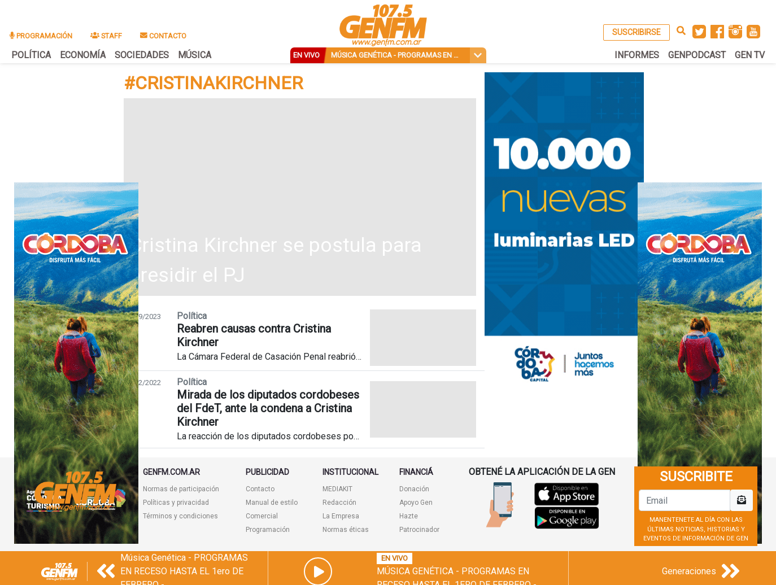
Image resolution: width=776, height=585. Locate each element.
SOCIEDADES (142, 55)
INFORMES (636, 55)
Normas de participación (181, 489)
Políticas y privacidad (176, 503)
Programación (268, 530)
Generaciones (689, 571)
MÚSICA (194, 55)
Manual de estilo (272, 503)
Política (192, 316)
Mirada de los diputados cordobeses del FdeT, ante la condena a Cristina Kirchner (268, 408)
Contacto (260, 489)
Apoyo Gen (416, 503)
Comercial (262, 516)
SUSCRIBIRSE (636, 32)
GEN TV (750, 55)
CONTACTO (163, 36)
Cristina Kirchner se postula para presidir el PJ (275, 260)
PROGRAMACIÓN (41, 36)
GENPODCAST (697, 55)
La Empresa (340, 516)
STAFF (106, 36)
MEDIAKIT (337, 489)
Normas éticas (345, 530)
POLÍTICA (31, 55)
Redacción (339, 503)
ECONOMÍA (83, 55)
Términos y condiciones (180, 516)
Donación (414, 489)
